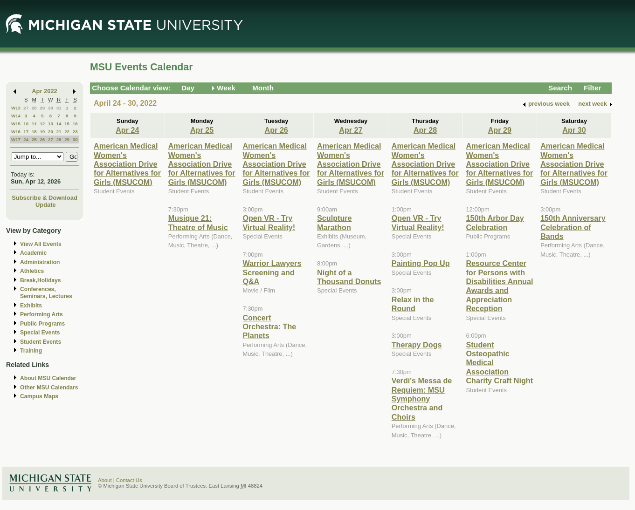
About (105, 480)
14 (59, 123)
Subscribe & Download (44, 197)
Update (45, 204)
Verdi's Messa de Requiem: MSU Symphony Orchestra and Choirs (422, 398)
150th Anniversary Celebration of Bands (573, 227)
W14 (16, 115)
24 (25, 139)
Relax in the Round (413, 304)
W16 (16, 131)
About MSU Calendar (48, 378)
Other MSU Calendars (49, 387)
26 (42, 139)
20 (50, 131)
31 (59, 107)
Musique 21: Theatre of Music (198, 222)
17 (25, 131)
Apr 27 (350, 130)
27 (25, 107)
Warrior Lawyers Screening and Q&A (271, 272)
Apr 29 (499, 130)
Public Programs (42, 323)
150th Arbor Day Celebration (495, 222)
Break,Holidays (40, 280)
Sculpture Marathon (334, 222)
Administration (40, 262)
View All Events (41, 244)
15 (66, 123)
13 (50, 123)
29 (42, 107)
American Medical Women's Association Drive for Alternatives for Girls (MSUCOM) (127, 164)
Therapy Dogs (417, 344)
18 (34, 131)
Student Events (40, 342)
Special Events (40, 332)
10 (25, 123)
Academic (33, 253)
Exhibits (31, 305)
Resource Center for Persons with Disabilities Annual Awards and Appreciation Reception (499, 286)
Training (31, 350)
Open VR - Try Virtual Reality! (268, 222)
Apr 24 (127, 130)
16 (75, 123)
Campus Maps (39, 396)
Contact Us (129, 480)
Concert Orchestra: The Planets (269, 326)
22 (66, 131)
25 (34, 139)
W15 (16, 123)
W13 (16, 107)
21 (59, 131)
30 (50, 107)
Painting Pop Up (421, 263)
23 (75, 131)
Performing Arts (41, 314)
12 (42, 123)
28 (34, 107)
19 (42, 131)
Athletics (32, 271)
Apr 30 (574, 130)
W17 (16, 139)
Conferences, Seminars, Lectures (46, 292)
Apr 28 (425, 130)
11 (34, 123)
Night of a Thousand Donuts (349, 277)
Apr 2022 (44, 91)
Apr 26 (276, 130)
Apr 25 (202, 130)
